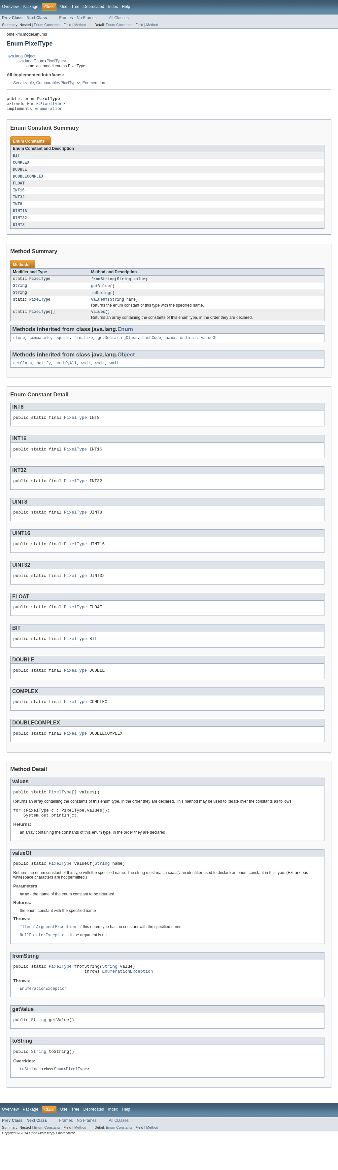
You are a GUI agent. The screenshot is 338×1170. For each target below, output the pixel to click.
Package (30, 6)
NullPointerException (43, 961)
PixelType (55, 61)
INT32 (19, 202)
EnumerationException (127, 999)
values (98, 320)
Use (63, 6)
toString (100, 300)
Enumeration (94, 83)
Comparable (47, 83)
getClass (22, 373)
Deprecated (94, 6)
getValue (100, 293)
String (124, 285)
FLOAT (19, 187)
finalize (83, 347)
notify (44, 373)
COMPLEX (21, 166)
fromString (103, 285)
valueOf (99, 307)
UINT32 (20, 224)
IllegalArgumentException (48, 952)
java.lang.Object (21, 56)
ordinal (188, 347)
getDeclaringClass (118, 347)
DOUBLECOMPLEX (28, 180)
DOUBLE (20, 173)
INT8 (17, 209)
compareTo (40, 347)
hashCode (151, 347)
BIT (16, 158)
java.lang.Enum (30, 61)
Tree (75, 6)
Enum (32, 105)
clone (19, 347)
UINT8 (19, 231)
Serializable (23, 83)
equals (62, 347)
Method (80, 25)
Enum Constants (47, 25)
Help (126, 6)
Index (113, 6)
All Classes (119, 18)
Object (126, 364)
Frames (66, 18)
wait (85, 373)
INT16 (19, 195)
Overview (10, 6)
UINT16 (20, 216)
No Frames (87, 18)
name (170, 347)
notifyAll (66, 373)
